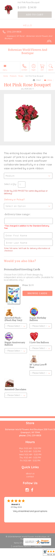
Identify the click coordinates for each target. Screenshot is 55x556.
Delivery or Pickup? (14, 199)
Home (5, 76)
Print (37, 80)
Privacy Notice (35, 543)
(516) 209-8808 (14, 31)
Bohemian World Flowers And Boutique (27, 51)
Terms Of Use (19, 543)
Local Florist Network (22, 546)
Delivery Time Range (17, 214)
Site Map (38, 546)
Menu (5, 70)
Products (13, 76)
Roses (20, 76)
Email (48, 80)
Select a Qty (10, 184)
